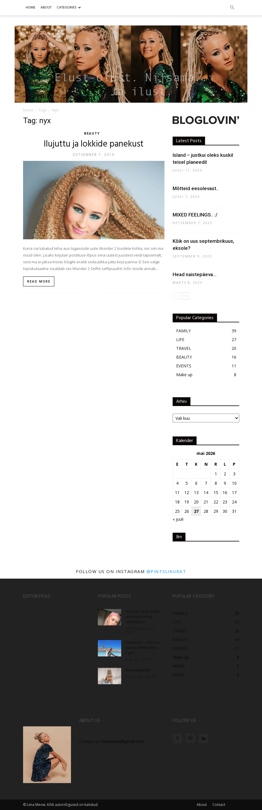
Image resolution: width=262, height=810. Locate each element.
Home (30, 8)
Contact (218, 804)
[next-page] (185, 296)
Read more (39, 281)
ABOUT (46, 8)
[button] (232, 8)
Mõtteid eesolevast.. (195, 188)
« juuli (178, 519)
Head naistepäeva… (194, 274)
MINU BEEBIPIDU (138, 670)
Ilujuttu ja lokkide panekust (93, 144)
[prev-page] (176, 296)
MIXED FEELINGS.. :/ (195, 215)
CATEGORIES (69, 8)
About (202, 804)
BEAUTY (92, 133)
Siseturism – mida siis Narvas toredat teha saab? (143, 648)
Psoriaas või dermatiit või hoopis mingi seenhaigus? (142, 617)
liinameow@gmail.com (123, 741)
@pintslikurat (166, 571)
